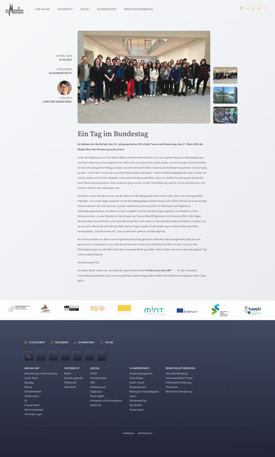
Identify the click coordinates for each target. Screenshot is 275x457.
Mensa (28, 387)
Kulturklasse (136, 378)
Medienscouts (98, 387)
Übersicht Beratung (176, 373)
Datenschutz (145, 433)
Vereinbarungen (33, 414)
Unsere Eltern (32, 405)
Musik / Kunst (136, 382)
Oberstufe (70, 387)
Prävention (172, 387)
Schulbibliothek (33, 391)
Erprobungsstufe (73, 378)
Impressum (128, 433)
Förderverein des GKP (158, 270)
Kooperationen (137, 387)
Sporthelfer (135, 405)
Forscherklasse (98, 378)
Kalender (61, 342)
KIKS (92, 382)
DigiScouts (96, 391)
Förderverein (31, 396)
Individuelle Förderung (178, 382)
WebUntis (95, 405)
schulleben (37, 342)
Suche (109, 342)
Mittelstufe (70, 382)
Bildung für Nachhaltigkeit (144, 391)
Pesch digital (97, 396)
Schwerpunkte (106, 9)
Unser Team (31, 378)
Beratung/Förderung (138, 9)
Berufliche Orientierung (179, 391)
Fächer (67, 373)
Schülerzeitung (137, 400)
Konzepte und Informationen (106, 400)
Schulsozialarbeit (33, 409)
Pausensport (136, 409)
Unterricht (65, 9)
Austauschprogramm (141, 373)
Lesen (132, 396)
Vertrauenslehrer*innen (179, 378)
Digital (84, 9)
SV (25, 400)
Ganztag (28, 382)
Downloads (86, 342)
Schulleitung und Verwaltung (40, 373)
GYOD (93, 373)
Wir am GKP (43, 9)
